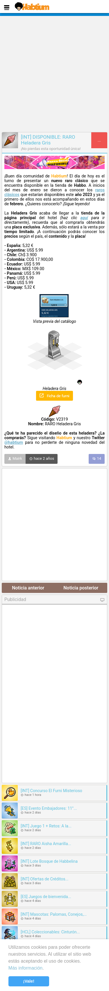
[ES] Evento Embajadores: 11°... (49, 808)
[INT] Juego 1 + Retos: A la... (46, 826)
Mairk (15, 458)
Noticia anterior (28, 588)
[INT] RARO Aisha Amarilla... (46, 843)
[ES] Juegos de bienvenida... (46, 896)
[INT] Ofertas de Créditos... (45, 879)
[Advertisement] (54, 73)
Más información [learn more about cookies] (25, 968)
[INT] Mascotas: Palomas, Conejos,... (54, 914)
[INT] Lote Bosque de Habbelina (49, 861)
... (99, 140)
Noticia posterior (80, 588)
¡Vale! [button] (28, 981)
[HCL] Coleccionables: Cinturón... (50, 932)
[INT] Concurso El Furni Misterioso (51, 790)
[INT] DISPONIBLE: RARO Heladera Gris (48, 140)
